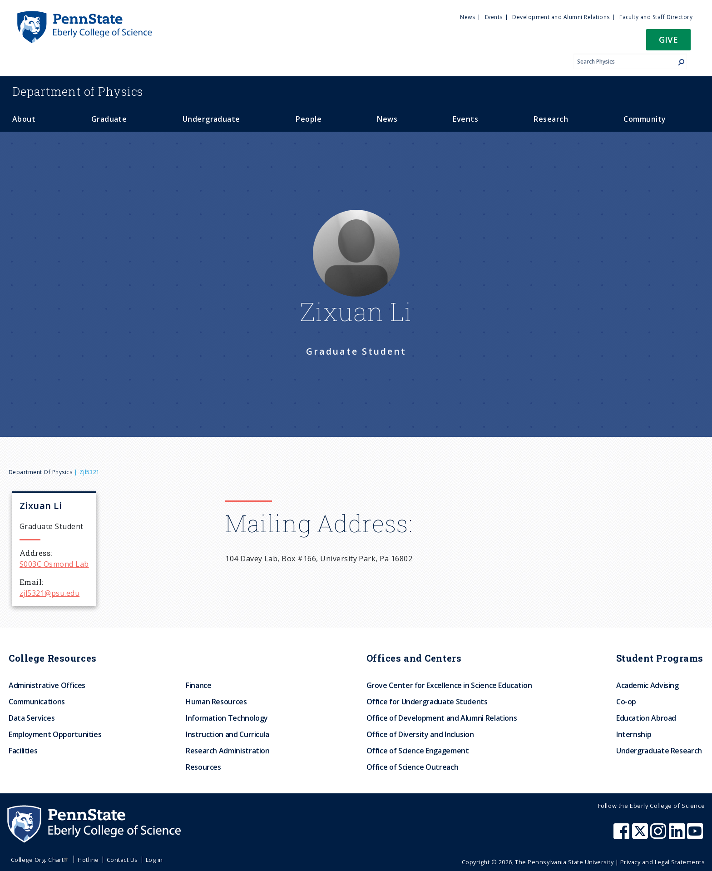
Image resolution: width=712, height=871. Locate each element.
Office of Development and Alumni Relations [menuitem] (441, 718)
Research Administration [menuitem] (228, 751)
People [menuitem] (308, 119)
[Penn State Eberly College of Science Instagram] (659, 835)
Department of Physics (40, 472)
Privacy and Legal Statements (662, 862)
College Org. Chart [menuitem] (40, 860)
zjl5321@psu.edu (49, 593)
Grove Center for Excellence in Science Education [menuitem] (449, 685)
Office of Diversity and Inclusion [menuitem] (420, 734)
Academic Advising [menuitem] (647, 685)
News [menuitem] (467, 17)
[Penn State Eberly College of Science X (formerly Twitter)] (641, 835)
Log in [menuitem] (154, 860)
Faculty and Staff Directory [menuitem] (655, 17)
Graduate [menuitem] (109, 119)
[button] (668, 42)
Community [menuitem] (644, 119)
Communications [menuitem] (37, 702)
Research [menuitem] (551, 119)
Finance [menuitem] (198, 685)
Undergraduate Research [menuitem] (659, 751)
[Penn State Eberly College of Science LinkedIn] (678, 835)
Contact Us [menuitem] (122, 860)
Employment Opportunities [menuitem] (55, 734)
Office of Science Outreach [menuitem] (412, 767)
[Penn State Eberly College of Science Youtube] (696, 835)
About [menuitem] (23, 119)
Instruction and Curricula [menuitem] (227, 734)
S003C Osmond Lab (54, 564)
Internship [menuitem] (633, 734)
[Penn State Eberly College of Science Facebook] (622, 835)
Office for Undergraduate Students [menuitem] (427, 702)
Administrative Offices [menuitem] (47, 685)
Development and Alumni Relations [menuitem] (560, 17)
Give (668, 39)
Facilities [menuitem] (23, 751)
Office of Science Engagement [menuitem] (417, 751)
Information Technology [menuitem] (227, 718)
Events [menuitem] (494, 17)
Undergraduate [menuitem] (211, 119)
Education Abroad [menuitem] (646, 718)
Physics (77, 91)
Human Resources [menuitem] (216, 702)
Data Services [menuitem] (31, 718)
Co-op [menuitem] (626, 702)
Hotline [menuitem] (88, 860)
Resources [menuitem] (203, 767)
